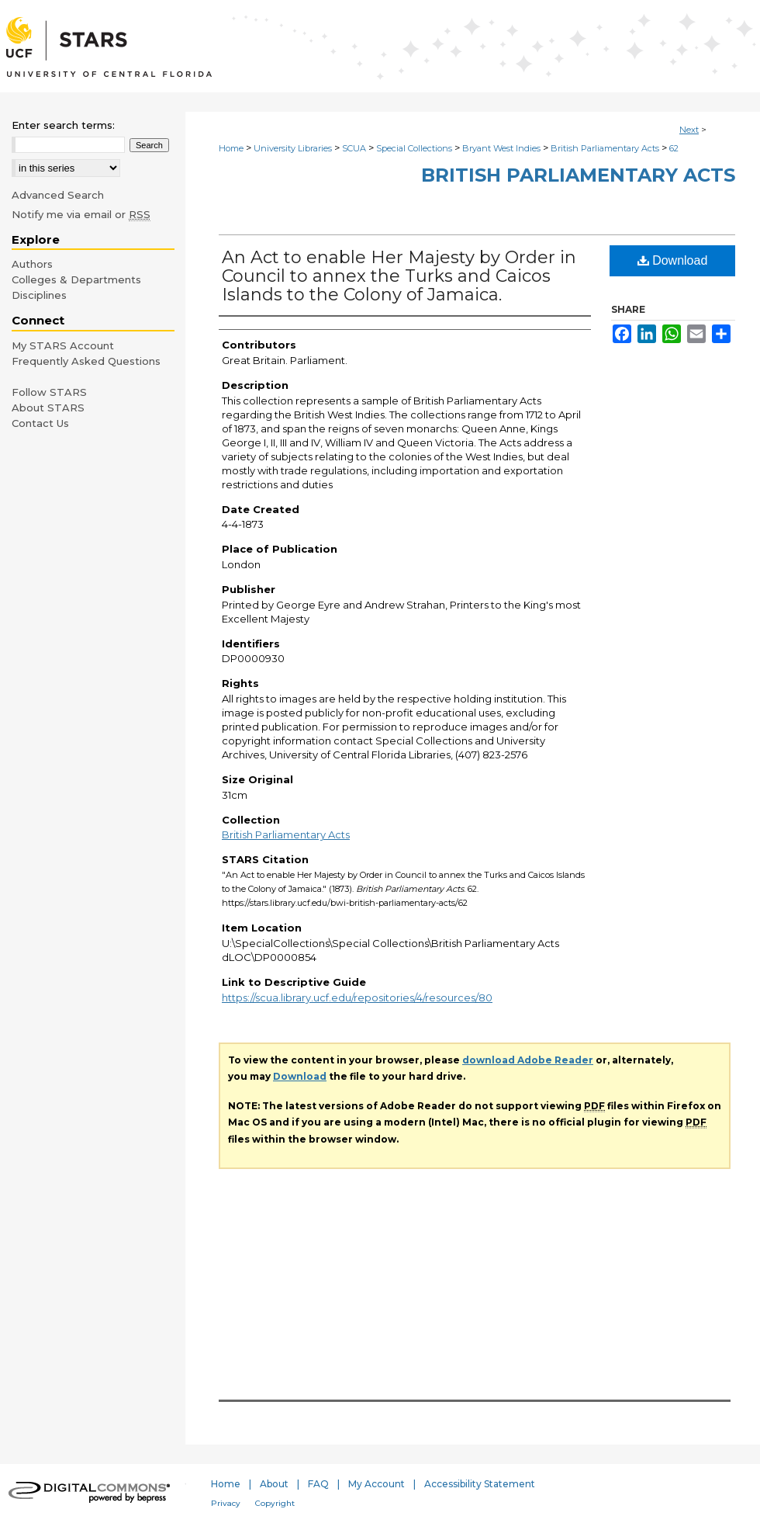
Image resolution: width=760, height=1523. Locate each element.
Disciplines (39, 295)
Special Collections (414, 148)
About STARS (48, 407)
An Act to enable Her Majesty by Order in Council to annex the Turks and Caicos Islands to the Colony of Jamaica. (399, 276)
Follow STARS (49, 392)
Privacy (225, 1503)
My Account (376, 1484)
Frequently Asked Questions (86, 361)
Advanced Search (58, 195)
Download (672, 260)
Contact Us (40, 423)
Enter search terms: (63, 125)
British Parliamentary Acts (605, 148)
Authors (32, 264)
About (274, 1484)
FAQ (318, 1484)
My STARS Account (63, 345)
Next (689, 129)
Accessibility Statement (479, 1484)
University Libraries (293, 148)
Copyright (275, 1503)
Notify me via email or (81, 214)
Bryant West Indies (501, 148)
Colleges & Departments (76, 279)
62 (674, 148)
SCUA (354, 148)
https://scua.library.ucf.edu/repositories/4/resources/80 (357, 997)
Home (231, 148)
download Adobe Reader (527, 1060)
